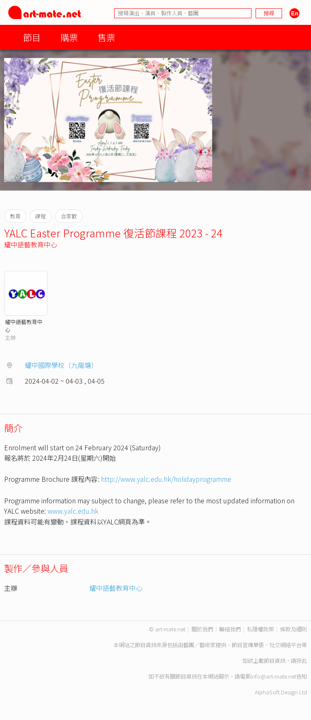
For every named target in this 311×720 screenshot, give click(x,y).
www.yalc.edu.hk (73, 511)
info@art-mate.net (273, 676)
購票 (69, 37)
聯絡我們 (230, 629)
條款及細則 (293, 629)
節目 (32, 37)
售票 (106, 37)
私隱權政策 (260, 629)
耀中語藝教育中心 (30, 244)
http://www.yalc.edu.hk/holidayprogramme (166, 479)
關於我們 (202, 629)
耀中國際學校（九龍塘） (61, 365)
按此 (301, 660)
